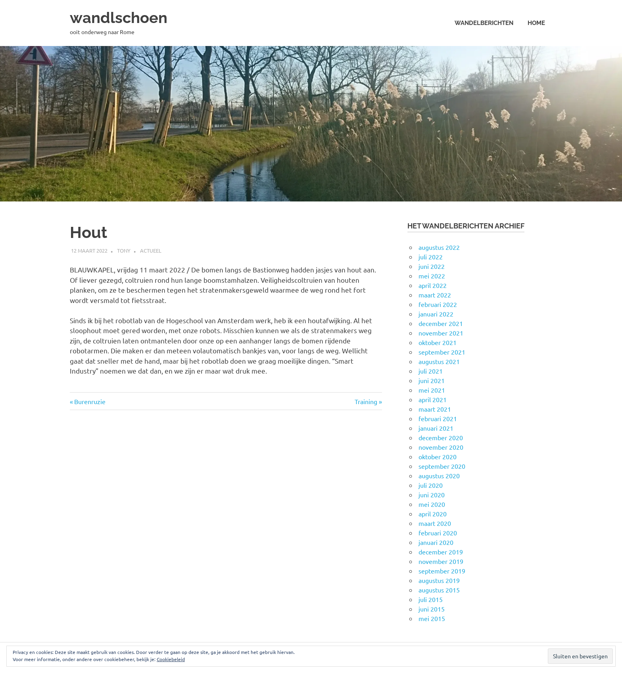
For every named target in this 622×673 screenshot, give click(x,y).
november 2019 (441, 561)
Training (368, 401)
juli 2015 (431, 599)
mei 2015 (432, 618)
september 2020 (442, 466)
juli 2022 (431, 257)
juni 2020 (432, 495)
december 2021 (441, 323)
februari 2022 (438, 304)
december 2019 (441, 552)
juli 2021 (431, 371)
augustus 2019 (439, 580)
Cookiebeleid (171, 659)
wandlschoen (118, 18)
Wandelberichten (484, 23)
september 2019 (442, 571)
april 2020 (433, 514)
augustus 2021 (439, 361)
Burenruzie (90, 401)
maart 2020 (435, 523)
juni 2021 (432, 380)
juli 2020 (431, 485)
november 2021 (441, 333)
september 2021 (442, 352)
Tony (124, 250)
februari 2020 (438, 533)
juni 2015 (432, 609)
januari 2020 (436, 542)
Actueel (150, 250)
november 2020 (441, 447)
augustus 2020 (439, 475)
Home (536, 23)
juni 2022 (432, 266)
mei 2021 (432, 390)
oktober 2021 (438, 342)
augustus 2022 (439, 247)
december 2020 (441, 437)
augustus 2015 (439, 590)
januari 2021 (436, 428)
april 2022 (433, 285)
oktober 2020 (438, 456)
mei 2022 (432, 276)
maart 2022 (435, 295)
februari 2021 (438, 418)
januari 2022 (436, 314)
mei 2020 (432, 504)
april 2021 (433, 399)
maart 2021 (435, 409)
